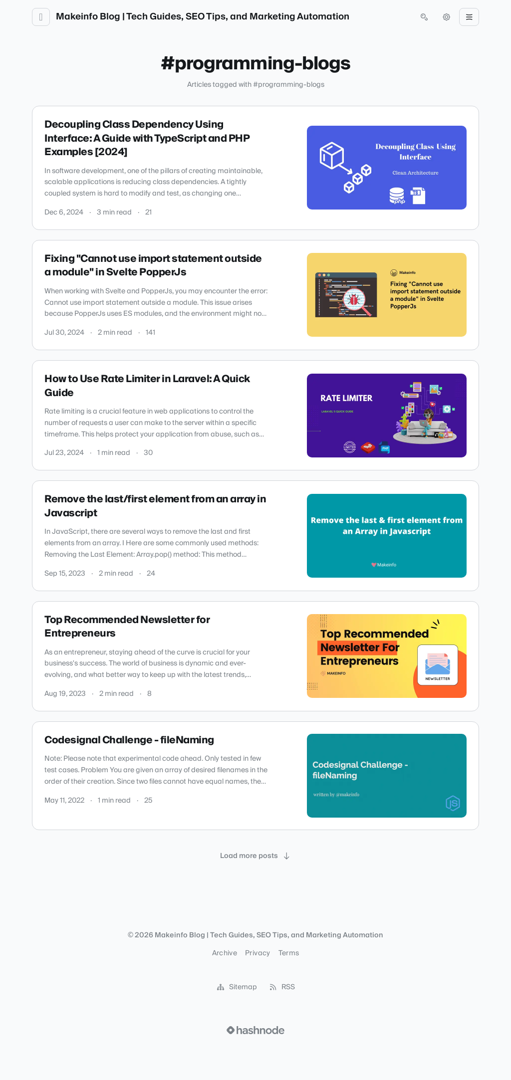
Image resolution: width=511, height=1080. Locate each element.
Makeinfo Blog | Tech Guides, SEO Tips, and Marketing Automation (202, 17)
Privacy (257, 953)
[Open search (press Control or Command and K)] (424, 17)
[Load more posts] (255, 856)
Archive (224, 953)
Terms (288, 953)
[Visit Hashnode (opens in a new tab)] (255, 1030)
